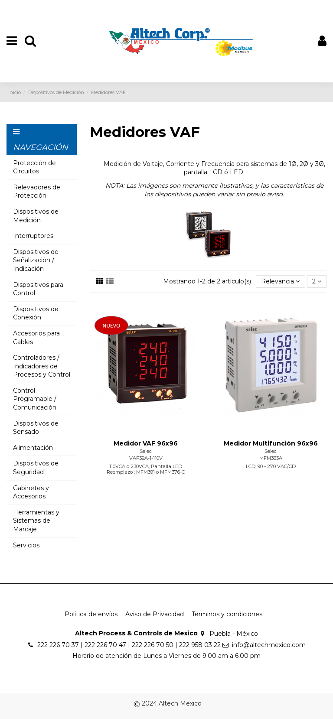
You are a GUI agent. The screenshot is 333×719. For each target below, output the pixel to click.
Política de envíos (91, 614)
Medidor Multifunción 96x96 (271, 443)
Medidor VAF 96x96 (146, 443)
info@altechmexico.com (269, 645)
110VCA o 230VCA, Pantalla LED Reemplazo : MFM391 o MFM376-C (146, 469)
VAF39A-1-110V (146, 458)
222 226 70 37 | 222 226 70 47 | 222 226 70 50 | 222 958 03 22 (129, 645)
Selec (146, 451)
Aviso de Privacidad (154, 614)
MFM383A (270, 458)
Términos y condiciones (227, 614)
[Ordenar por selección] (280, 281)
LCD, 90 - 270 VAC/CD (271, 466)
